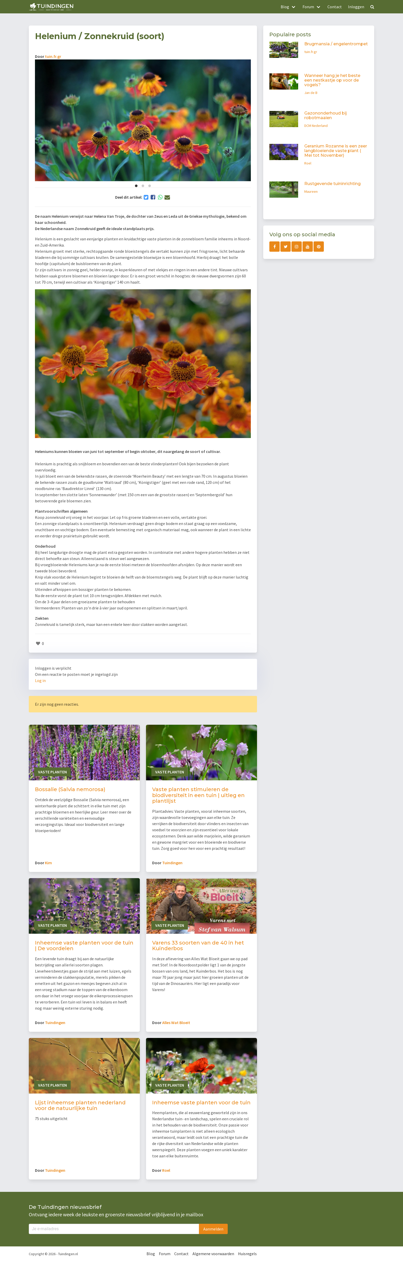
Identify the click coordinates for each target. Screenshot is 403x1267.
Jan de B (310, 92)
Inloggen (356, 6)
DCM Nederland (316, 125)
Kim (48, 862)
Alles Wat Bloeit (176, 1022)
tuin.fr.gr (53, 56)
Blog (150, 1253)
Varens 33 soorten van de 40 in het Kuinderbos (198, 946)
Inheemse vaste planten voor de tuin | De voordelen (84, 946)
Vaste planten (52, 771)
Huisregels (247, 1253)
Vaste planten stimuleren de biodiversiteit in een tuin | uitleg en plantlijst (198, 795)
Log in (40, 680)
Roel (166, 1170)
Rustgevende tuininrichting (332, 183)
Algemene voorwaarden (213, 1253)
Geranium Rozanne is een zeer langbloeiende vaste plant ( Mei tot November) (335, 151)
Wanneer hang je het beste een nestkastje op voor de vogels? (332, 80)
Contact (334, 6)
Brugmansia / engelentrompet (336, 43)
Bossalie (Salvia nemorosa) (70, 789)
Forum (164, 1253)
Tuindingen (172, 862)
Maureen (311, 191)
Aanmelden (213, 1228)
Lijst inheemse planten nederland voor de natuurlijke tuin (80, 1105)
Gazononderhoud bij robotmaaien (325, 115)
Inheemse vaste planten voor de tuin (201, 1102)
